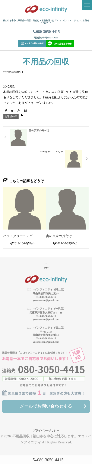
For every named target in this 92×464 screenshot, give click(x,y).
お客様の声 (11, 116)
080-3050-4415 (46, 31)
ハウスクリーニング (18, 236)
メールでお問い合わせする (46, 404)
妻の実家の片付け (59, 236)
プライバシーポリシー (46, 428)
